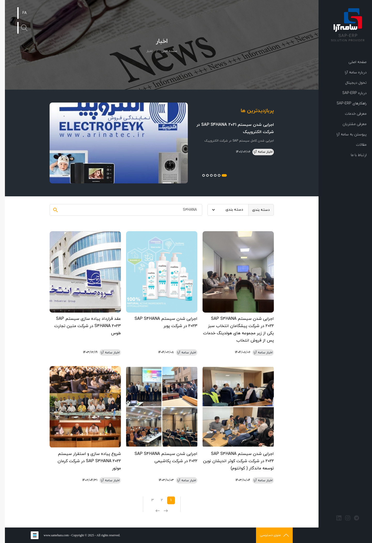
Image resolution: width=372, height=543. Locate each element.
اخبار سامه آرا (258, 152)
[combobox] (223, 210)
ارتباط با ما (354, 155)
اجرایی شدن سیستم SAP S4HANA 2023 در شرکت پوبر (161, 322)
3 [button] (210, 175)
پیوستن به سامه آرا (347, 134)
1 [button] (219, 175)
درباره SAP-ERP (349, 93)
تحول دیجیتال (351, 82)
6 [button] (198, 175)
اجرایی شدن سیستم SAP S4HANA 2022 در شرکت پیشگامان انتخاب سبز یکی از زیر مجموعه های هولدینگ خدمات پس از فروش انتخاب (233, 329)
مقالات (356, 144)
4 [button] (206, 175)
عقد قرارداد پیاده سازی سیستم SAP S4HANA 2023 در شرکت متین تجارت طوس (82, 326)
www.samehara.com (51, 535)
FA (20, 13)
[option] (157, 143)
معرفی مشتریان (350, 124)
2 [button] (214, 175)
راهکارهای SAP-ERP (347, 103)
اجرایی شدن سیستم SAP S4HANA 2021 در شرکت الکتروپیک (230, 128)
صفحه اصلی (353, 62)
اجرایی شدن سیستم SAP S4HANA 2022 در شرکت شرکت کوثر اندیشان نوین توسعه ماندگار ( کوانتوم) (233, 461)
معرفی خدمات (351, 113)
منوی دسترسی (269, 535)
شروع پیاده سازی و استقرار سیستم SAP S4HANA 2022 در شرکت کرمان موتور (84, 461)
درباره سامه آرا (351, 72)
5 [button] (202, 175)
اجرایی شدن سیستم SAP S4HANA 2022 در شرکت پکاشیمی (161, 457)
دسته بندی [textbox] (229, 209)
